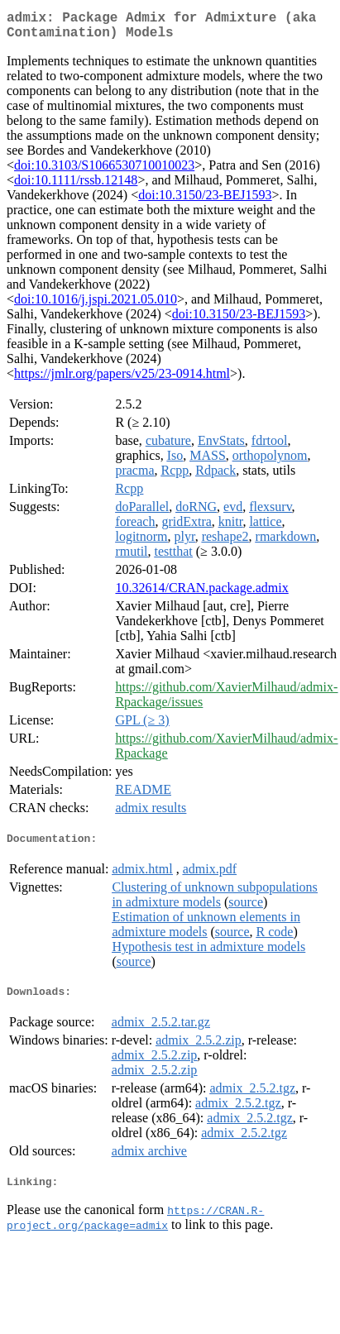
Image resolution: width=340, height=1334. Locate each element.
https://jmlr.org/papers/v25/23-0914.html (122, 380)
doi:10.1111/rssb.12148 (75, 186)
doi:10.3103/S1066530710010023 (104, 172)
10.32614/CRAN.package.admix (201, 594)
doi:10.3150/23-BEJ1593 (204, 201)
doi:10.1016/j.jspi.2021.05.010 (95, 306)
